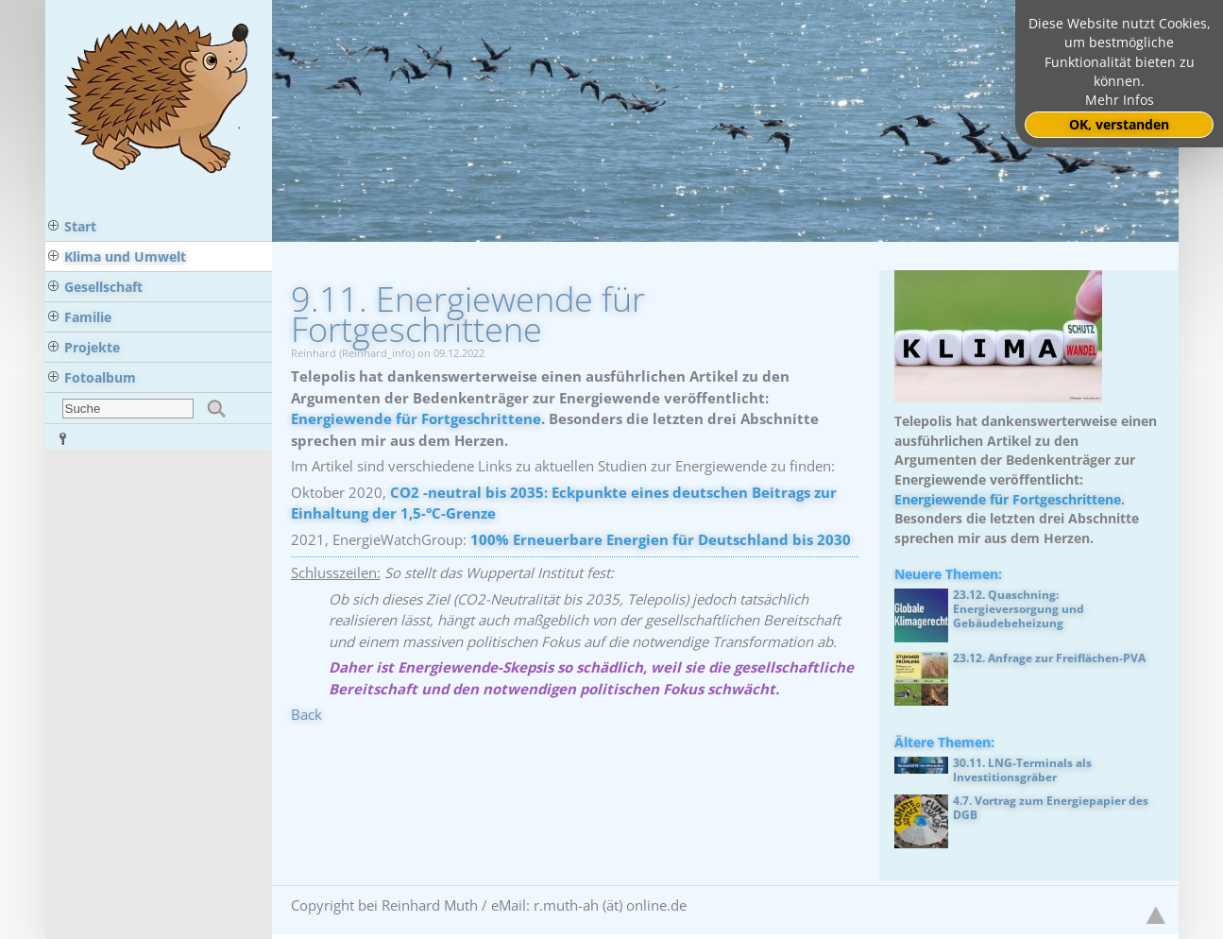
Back (306, 714)
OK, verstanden (1119, 124)
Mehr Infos (1119, 100)
